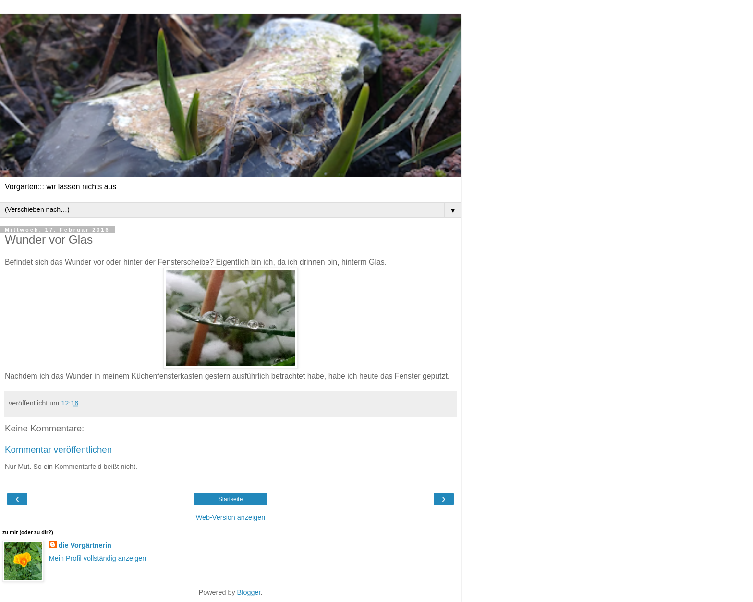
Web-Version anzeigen (231, 517)
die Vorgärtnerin (85, 545)
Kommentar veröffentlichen (58, 449)
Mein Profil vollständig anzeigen (97, 558)
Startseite (231, 499)
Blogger (249, 592)
